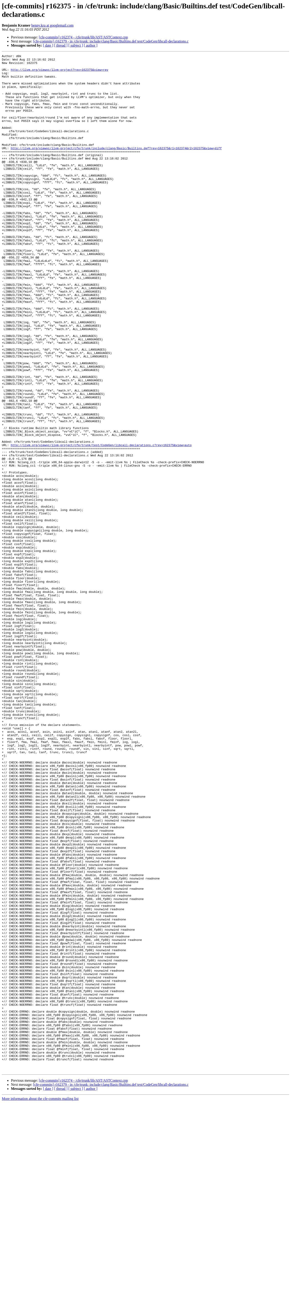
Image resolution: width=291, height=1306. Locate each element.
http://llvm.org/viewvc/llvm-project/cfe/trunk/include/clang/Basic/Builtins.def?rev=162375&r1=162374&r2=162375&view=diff (116, 167)
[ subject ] (75, 45)
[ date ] (48, 45)
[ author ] (91, 45)
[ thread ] (61, 45)
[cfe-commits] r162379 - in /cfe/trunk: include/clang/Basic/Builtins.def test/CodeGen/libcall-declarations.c (110, 41)
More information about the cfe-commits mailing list (40, 1302)
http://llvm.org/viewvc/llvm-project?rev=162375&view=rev (59, 73)
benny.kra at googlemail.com (52, 25)
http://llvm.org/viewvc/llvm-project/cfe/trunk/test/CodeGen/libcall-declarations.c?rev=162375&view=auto (101, 523)
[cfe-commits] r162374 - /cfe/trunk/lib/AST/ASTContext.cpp (83, 37)
